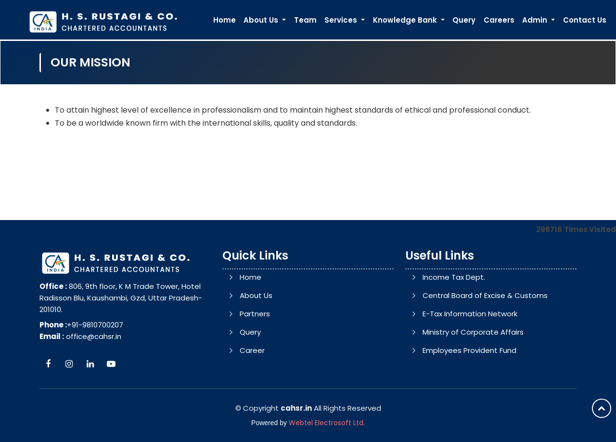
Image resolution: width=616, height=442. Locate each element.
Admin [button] (535, 20)
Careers (499, 20)
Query (463, 20)
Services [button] (341, 20)
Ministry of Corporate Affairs (473, 332)
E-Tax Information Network (470, 313)
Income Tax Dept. (454, 277)
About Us (256, 295)
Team (305, 20)
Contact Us (584, 20)
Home (224, 20)
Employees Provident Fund (469, 350)
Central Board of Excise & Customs (485, 295)
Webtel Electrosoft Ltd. (327, 423)
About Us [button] (262, 20)
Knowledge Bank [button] (406, 20)
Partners (255, 313)
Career (252, 350)
